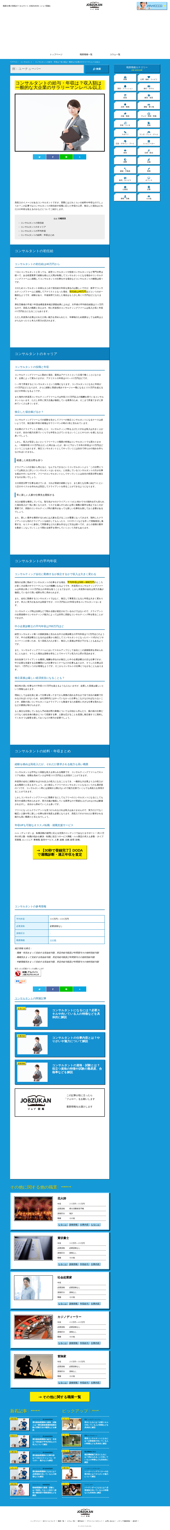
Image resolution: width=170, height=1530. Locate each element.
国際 (125, 160)
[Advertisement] (85, 31)
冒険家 (61, 1356)
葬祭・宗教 (125, 197)
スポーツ (125, 133)
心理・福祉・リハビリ (148, 78)
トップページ (56, 54)
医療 (125, 78)
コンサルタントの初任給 (32, 222)
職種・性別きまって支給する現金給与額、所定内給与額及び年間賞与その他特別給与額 (58, 952)
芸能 (149, 123)
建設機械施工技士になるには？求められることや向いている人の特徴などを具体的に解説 (96, 1458)
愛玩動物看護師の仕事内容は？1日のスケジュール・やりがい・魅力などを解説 (44, 1457)
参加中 (135, 1521)
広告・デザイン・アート (125, 142)
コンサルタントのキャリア (33, 227)
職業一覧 (61, 1521)
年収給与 (84, 1264)
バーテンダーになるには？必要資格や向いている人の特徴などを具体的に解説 (96, 1490)
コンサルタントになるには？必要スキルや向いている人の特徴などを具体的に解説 (76, 1013)
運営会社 (81, 1521)
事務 (149, 169)
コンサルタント (26, 62)
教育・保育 (148, 96)
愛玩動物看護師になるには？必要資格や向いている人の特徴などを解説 (44, 1474)
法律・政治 (148, 151)
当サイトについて (49, 1521)
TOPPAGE (14, 62)
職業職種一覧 (86, 54)
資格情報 (73, 1224)
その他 (53, 940)
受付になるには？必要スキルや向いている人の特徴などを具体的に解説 (96, 1424)
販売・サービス (125, 179)
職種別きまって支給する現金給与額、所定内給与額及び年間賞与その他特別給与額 (56, 957)
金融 (149, 160)
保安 (125, 151)
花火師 (61, 1198)
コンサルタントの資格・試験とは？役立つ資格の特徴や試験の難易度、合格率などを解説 (77, 1068)
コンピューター (149, 142)
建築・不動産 (125, 169)
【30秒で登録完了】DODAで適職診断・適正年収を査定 (60, 852)
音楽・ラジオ (125, 123)
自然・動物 (125, 105)
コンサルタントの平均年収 (33, 231)
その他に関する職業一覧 (62, 1397)
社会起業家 (64, 1277)
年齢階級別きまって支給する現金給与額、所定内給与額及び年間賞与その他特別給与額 (58, 961)
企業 (149, 188)
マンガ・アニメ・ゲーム (148, 133)
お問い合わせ (110, 1521)
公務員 (125, 188)
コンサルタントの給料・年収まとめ (37, 235)
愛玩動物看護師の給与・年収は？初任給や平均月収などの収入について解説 (44, 1441)
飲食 (125, 96)
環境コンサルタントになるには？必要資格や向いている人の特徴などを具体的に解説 (96, 1441)
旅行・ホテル (149, 87)
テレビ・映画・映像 (148, 114)
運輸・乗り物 (149, 105)
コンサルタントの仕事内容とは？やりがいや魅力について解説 (76, 1039)
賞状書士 (63, 1238)
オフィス (148, 179)
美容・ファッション (125, 87)
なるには (62, 1224)
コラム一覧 (115, 54)
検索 (97, 69)
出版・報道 (125, 114)
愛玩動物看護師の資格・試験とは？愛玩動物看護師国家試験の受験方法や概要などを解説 (44, 1426)
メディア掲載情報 (123, 1521)
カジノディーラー (69, 1317)
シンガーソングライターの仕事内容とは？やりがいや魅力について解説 (96, 1474)
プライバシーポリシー (94, 1521)
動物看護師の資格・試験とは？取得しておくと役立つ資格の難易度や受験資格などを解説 (44, 1491)
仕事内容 (84, 1224)
